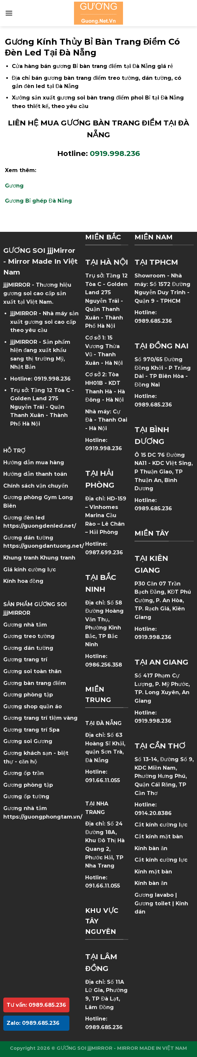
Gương (14, 186)
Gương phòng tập (28, 785)
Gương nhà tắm (25, 625)
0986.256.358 (103, 665)
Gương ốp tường (26, 796)
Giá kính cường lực (29, 569)
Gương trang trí (25, 659)
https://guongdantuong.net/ (43, 546)
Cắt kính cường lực (161, 825)
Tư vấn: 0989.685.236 (36, 1005)
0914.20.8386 (153, 813)
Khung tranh (57, 558)
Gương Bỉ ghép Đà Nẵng (38, 201)
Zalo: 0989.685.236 (33, 1023)
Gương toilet (153, 903)
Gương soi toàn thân (32, 671)
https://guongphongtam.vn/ (42, 817)
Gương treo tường (29, 636)
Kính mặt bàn (153, 872)
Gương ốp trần (23, 773)
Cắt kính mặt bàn (159, 836)
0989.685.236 (104, 1027)
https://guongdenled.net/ (39, 526)
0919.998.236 (52, 379)
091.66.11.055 (102, 780)
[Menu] (9, 13)
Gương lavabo (154, 895)
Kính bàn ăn (151, 848)
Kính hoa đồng (23, 581)
